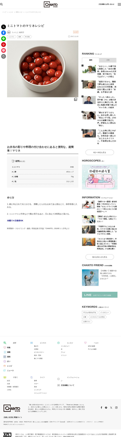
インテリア (37, 378)
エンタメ (64, 331)
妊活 (8, 368)
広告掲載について (67, 370)
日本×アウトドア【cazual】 (58, 409)
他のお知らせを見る (99, 245)
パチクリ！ (89, 409)
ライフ (36, 365)
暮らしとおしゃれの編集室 (40, 409)
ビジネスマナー (39, 340)
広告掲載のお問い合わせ (104, 4)
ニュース (10, 359)
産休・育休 (37, 343)
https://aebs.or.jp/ (68, 424)
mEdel (21, 409)
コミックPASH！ (99, 409)
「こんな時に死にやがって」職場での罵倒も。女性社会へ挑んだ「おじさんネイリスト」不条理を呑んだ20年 (107, 128)
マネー (36, 372)
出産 (8, 372)
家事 (35, 368)
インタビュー (104, 301)
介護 (84, 305)
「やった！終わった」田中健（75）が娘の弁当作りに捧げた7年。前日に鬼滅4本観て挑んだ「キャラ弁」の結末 (107, 98)
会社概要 (114, 432)
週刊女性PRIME (8, 409)
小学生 (9, 378)
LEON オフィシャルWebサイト (76, 409)
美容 (35, 375)
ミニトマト (11, 37)
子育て (9, 365)
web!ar (16, 409)
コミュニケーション (40, 381)
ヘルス (90, 331)
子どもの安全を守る (89, 301)
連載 (8, 340)
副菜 (21, 37)
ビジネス (37, 331)
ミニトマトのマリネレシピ (33, 12)
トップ (4, 12)
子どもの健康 (92, 337)
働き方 (36, 334)
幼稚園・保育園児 (12, 375)
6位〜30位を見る (99, 141)
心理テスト (86, 310)
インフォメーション (68, 365)
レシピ (11, 12)
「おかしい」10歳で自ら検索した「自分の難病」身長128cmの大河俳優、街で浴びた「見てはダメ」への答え (107, 71)
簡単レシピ (19, 12)
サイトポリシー (105, 432)
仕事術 (36, 337)
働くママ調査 (38, 346)
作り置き (29, 37)
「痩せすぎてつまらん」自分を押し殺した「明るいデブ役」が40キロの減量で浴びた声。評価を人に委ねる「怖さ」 (107, 113)
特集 (8, 336)
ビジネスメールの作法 (97, 305)
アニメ (63, 340)
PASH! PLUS (28, 409)
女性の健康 (91, 334)
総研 (8, 331)
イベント (64, 343)
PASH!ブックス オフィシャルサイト (14, 412)
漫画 (8, 345)
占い (8, 349)
